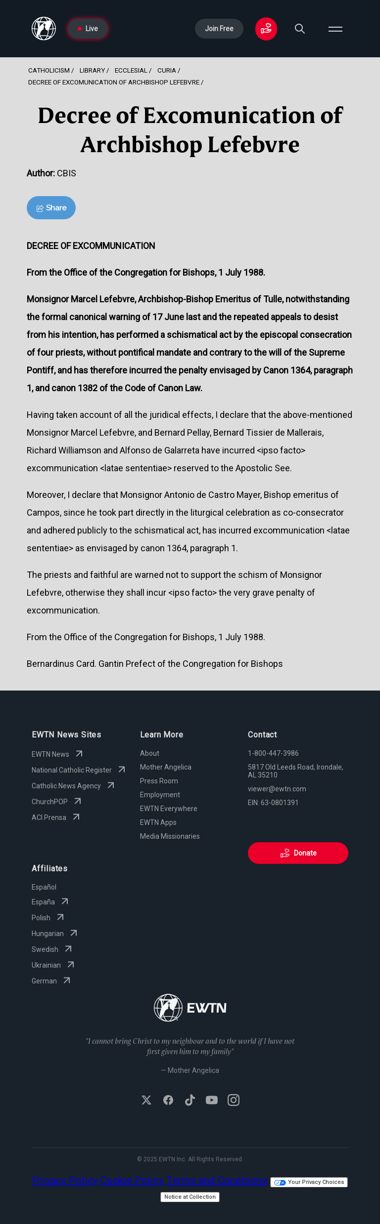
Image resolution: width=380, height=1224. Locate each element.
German (52, 981)
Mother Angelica (165, 767)
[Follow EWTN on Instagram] (233, 1101)
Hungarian (56, 933)
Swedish (53, 949)
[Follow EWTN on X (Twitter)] (146, 1101)
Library (92, 70)
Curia (166, 70)
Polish (49, 918)
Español (44, 887)
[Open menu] (335, 28)
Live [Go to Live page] (88, 29)
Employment (160, 795)
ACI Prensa (57, 817)
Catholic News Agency (74, 786)
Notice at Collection (190, 1197)
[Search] (300, 29)
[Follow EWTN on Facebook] (168, 1101)
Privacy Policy (65, 1180)
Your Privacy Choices (309, 1182)
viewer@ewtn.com (277, 789)
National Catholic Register (80, 770)
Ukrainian (54, 965)
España (51, 902)
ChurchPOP (58, 802)
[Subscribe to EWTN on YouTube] (212, 1101)
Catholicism (49, 70)
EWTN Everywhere (168, 809)
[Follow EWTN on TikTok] (190, 1101)
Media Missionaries (170, 836)
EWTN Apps (158, 822)
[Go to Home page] (44, 29)
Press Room (159, 781)
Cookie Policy (132, 1180)
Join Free (219, 29)
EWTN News (58, 754)
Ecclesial (131, 70)
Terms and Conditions (217, 1180)
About (149, 753)
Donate (298, 853)
